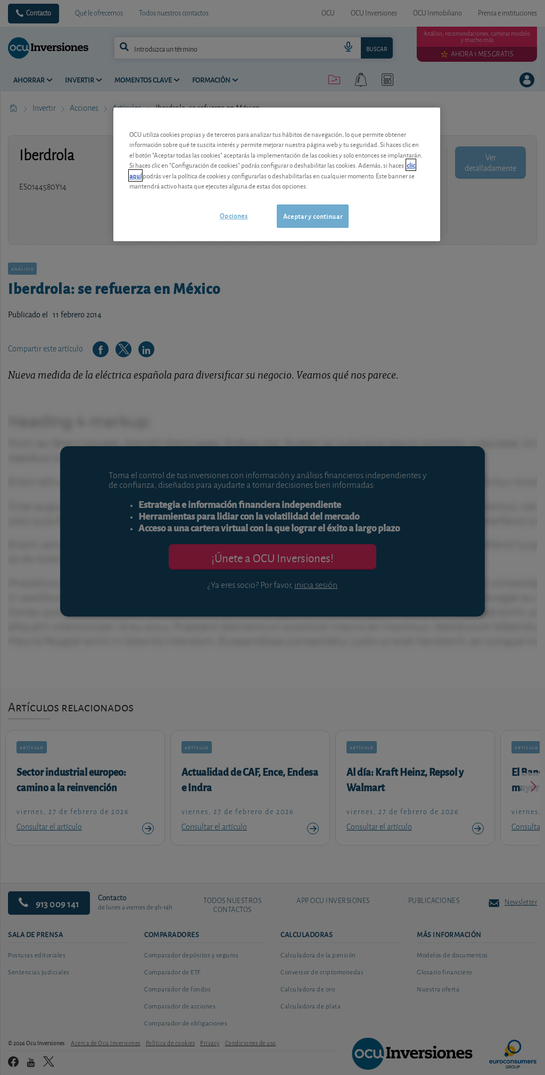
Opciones (233, 215)
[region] (276, 174)
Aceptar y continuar (312, 216)
